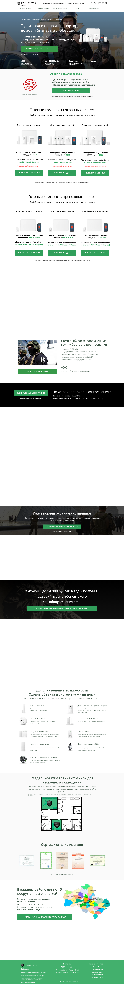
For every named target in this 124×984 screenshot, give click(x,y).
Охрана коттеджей (97, 972)
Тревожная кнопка (97, 977)
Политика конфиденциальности (27, 971)
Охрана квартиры (97, 969)
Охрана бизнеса (98, 967)
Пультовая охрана (97, 974)
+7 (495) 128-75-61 (98, 3)
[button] (43, 8)
